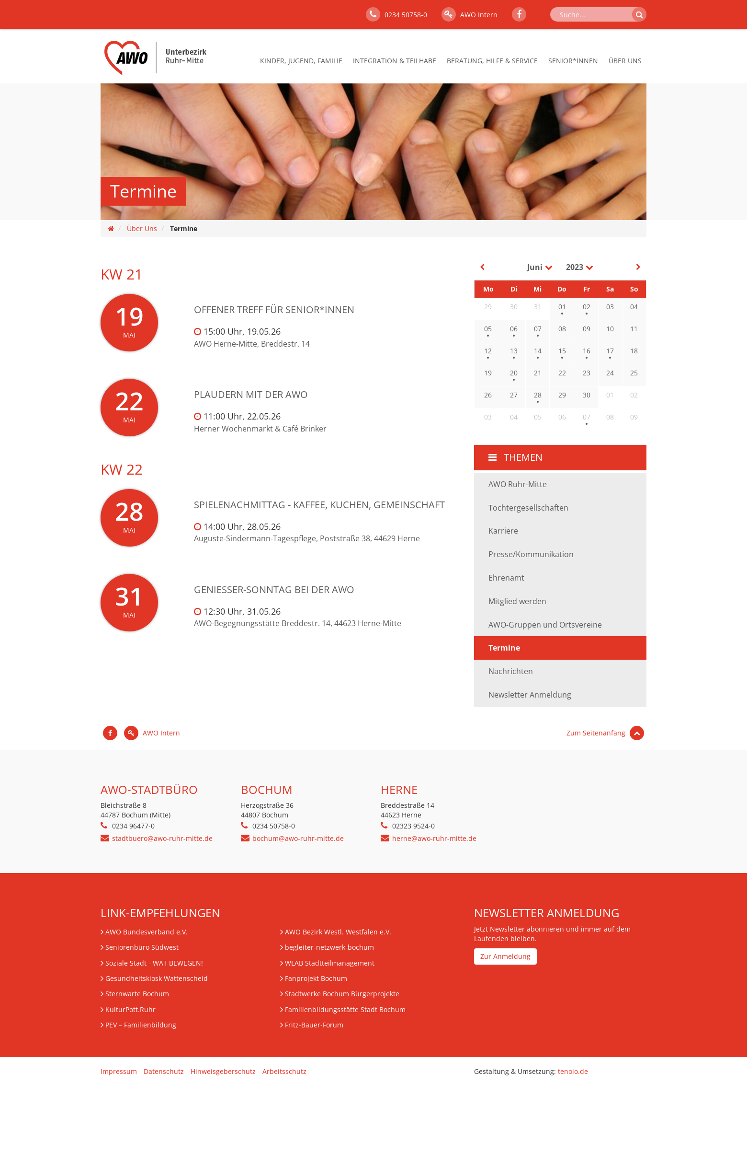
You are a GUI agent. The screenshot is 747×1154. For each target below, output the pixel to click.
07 (538, 328)
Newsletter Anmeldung (529, 694)
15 (562, 350)
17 (610, 350)
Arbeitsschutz (284, 1071)
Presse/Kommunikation (531, 554)
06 (514, 328)
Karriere (503, 530)
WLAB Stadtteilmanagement (329, 962)
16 (586, 350)
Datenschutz (164, 1071)
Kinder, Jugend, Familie (301, 60)
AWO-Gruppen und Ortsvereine (545, 624)
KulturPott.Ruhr (130, 1009)
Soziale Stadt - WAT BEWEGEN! (154, 962)
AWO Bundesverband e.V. (146, 931)
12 (488, 350)
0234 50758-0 (396, 14)
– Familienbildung (140, 1024)
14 (538, 350)
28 (538, 394)
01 (562, 306)
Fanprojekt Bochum (316, 978)
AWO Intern (469, 14)
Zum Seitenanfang (605, 732)
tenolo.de (573, 1071)
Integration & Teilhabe (394, 60)
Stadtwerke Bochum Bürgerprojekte (342, 993)
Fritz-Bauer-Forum (314, 1024)
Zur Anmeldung (505, 956)
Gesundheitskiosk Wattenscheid (156, 978)
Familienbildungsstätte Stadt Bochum (345, 1009)
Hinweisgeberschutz (223, 1071)
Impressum (119, 1071)
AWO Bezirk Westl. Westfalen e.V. (338, 931)
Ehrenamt (506, 577)
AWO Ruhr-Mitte (517, 484)
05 (488, 328)
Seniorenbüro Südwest (142, 947)
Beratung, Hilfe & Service (492, 60)
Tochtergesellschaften (528, 507)
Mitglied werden (517, 601)
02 (586, 306)
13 (514, 350)
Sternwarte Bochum (137, 993)
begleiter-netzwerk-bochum (329, 947)
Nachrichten (510, 671)
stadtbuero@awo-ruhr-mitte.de (162, 838)
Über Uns (625, 60)
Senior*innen (573, 60)
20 (514, 372)
